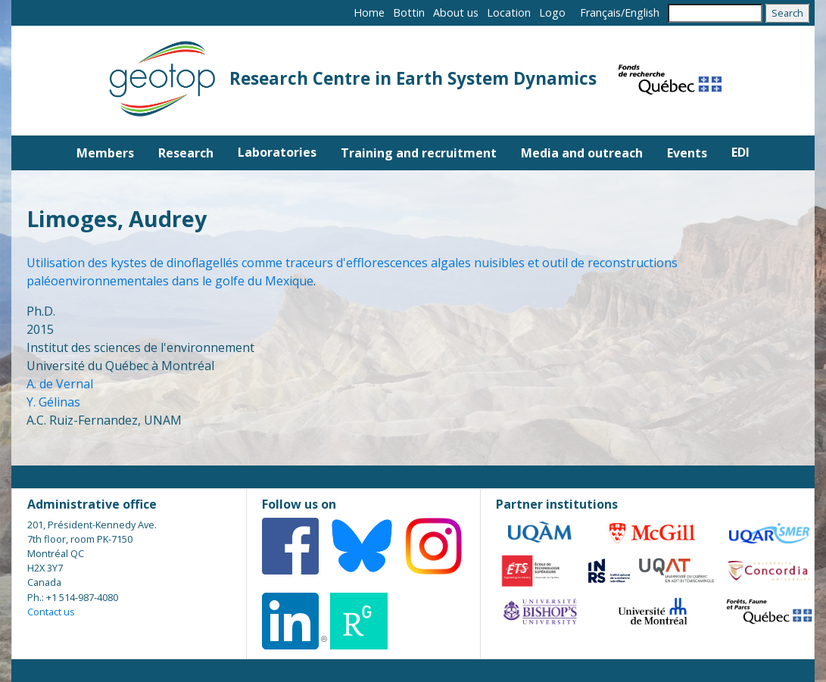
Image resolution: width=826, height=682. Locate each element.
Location (509, 12)
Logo (552, 12)
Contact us (51, 611)
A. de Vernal (59, 383)
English (642, 12)
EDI (740, 152)
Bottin (409, 12)
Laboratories (277, 152)
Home (369, 12)
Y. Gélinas (53, 402)
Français (600, 12)
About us (455, 12)
